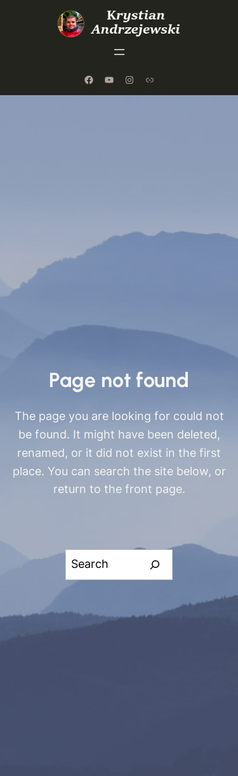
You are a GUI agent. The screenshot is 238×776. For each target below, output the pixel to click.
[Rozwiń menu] (119, 52)
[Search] (155, 565)
